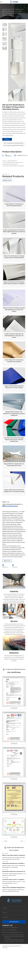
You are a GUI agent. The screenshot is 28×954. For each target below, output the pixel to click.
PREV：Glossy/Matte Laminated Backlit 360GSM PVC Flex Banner (15, 143)
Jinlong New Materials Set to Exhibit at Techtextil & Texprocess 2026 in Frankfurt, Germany (14, 863)
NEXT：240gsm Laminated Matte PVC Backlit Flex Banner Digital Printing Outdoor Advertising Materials (15, 145)
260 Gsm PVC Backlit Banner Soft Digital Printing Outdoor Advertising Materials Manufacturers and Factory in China (13, 531)
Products (8, 9)
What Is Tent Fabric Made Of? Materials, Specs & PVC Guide (14, 855)
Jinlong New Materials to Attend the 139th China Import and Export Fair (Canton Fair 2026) (14, 871)
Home (3, 9)
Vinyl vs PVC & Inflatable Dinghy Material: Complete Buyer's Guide (14, 887)
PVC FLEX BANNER (16, 9)
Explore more (7, 180)
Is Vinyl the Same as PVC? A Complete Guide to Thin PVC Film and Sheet (14, 879)
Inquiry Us (7, 139)
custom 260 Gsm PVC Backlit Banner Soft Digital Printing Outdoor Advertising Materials (14, 601)
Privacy (5, 947)
